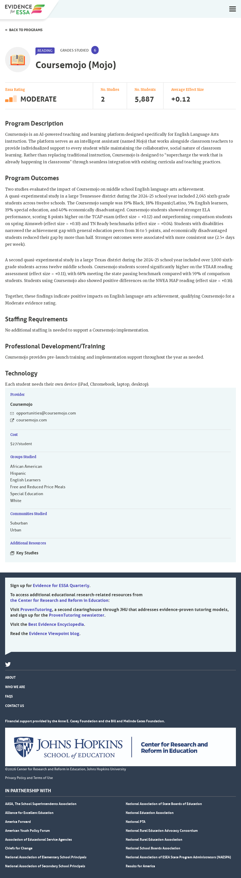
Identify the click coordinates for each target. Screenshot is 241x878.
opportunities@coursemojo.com (46, 413)
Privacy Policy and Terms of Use (29, 778)
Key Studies (27, 552)
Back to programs (26, 30)
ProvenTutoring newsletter (76, 615)
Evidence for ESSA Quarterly (61, 585)
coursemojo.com (31, 420)
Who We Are (15, 687)
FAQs (9, 696)
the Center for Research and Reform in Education (59, 600)
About (10, 677)
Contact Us (14, 706)
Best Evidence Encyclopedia (56, 624)
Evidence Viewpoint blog (54, 633)
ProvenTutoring (36, 609)
